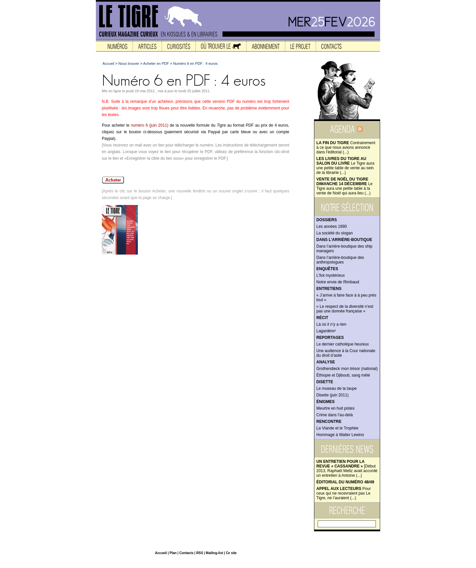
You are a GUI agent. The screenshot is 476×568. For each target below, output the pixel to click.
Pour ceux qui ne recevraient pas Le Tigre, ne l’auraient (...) (343, 493)
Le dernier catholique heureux (342, 344)
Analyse (325, 362)
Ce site (231, 553)
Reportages (330, 337)
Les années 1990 (331, 226)
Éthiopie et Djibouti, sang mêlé (343, 375)
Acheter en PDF (156, 63)
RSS (199, 553)
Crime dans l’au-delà (334, 415)
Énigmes (325, 401)
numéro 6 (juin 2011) (150, 125)
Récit (322, 317)
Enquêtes (327, 268)
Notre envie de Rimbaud (337, 282)
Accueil (108, 63)
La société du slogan (334, 233)
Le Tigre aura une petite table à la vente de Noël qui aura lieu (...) (344, 186)
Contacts (186, 553)
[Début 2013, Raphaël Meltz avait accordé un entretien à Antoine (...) (346, 468)
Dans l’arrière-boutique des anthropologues (340, 259)
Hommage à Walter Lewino (340, 434)
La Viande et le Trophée (337, 428)
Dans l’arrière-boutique (344, 239)
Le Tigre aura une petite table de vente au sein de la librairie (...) (345, 165)
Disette (324, 382)
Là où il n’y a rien (331, 324)
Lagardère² (326, 331)
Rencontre (328, 421)
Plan (173, 553)
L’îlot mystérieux (330, 275)
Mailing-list (214, 553)
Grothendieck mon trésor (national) (346, 368)
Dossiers (326, 220)
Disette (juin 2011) (332, 395)
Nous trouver (128, 63)
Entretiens (328, 288)
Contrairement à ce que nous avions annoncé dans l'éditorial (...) (345, 147)
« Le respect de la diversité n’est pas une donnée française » (344, 308)
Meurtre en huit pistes (335, 408)
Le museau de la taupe (336, 388)
